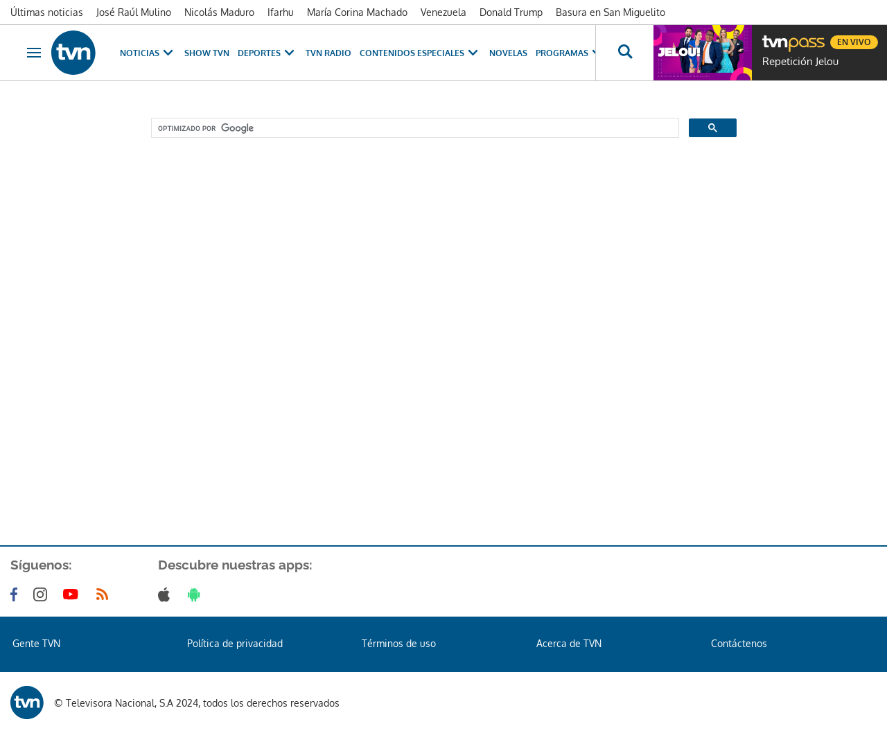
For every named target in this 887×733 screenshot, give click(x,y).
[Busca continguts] (624, 52)
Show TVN (206, 53)
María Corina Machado (357, 12)
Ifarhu (280, 12)
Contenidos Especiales (420, 53)
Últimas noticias (46, 12)
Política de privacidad (235, 643)
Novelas (508, 53)
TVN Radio (328, 53)
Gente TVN (36, 643)
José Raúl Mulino (133, 12)
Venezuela (443, 12)
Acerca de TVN (568, 643)
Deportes (267, 53)
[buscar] (413, 128)
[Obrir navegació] (34, 52)
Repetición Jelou (800, 61)
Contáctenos (739, 643)
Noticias (148, 53)
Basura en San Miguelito (610, 12)
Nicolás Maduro (219, 12)
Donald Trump (511, 12)
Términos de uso (399, 643)
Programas (570, 53)
